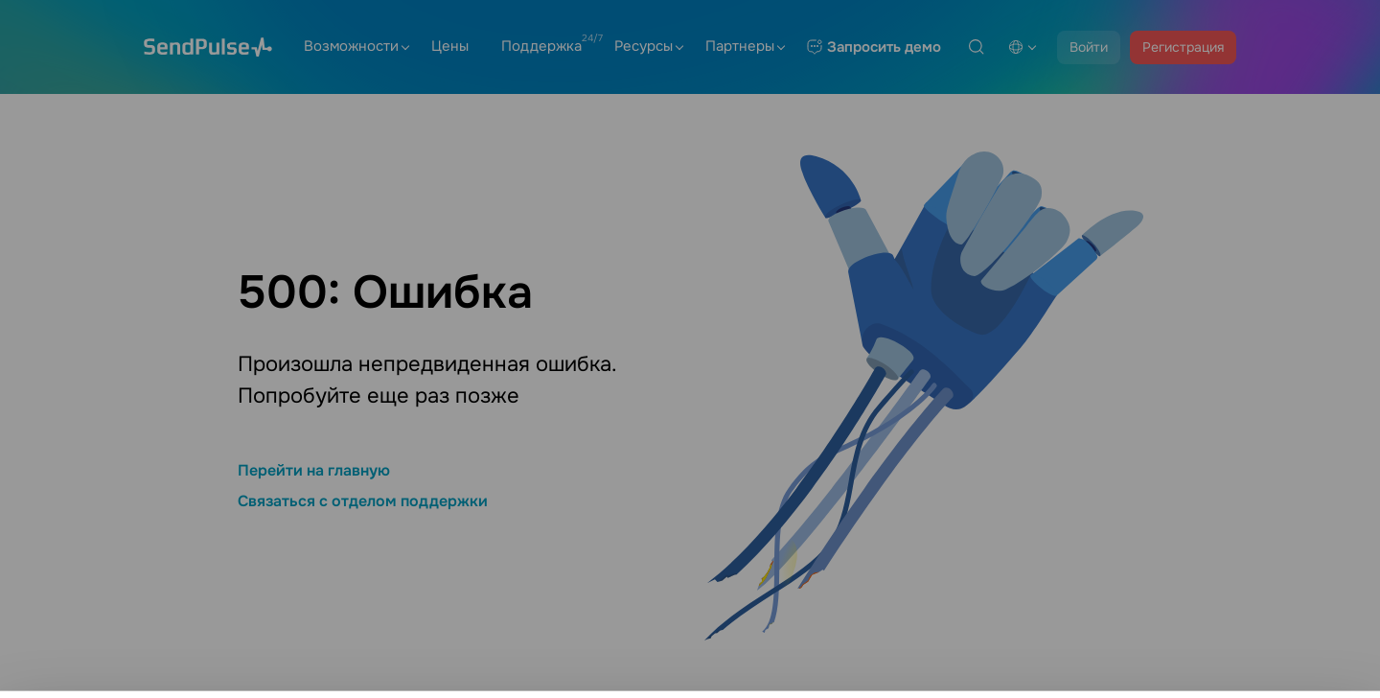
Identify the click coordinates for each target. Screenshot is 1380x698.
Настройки (1227, 603)
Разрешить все (1227, 657)
